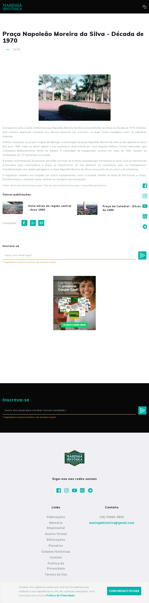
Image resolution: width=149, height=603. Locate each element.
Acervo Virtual (56, 534)
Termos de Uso (56, 574)
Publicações (56, 517)
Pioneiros (56, 545)
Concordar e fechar (124, 594)
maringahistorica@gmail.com (111, 523)
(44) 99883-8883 (112, 517)
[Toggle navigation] (144, 6)
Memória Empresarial (56, 525)
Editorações (56, 539)
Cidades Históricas (56, 551)
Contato (56, 557)
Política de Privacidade (56, 566)
